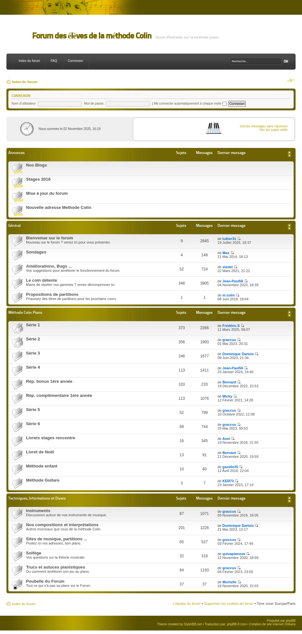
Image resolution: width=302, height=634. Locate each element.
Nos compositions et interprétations (62, 524)
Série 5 (33, 409)
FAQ (54, 61)
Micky (227, 396)
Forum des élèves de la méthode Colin (91, 36)
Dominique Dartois (238, 354)
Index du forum (29, 61)
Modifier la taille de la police (291, 80)
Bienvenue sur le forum (49, 238)
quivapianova (233, 554)
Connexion (75, 61)
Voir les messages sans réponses (264, 126)
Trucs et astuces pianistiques (55, 567)
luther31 (229, 239)
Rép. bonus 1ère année (49, 381)
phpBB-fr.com (236, 624)
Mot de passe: (94, 103)
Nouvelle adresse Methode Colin (58, 207)
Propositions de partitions (52, 294)
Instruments (38, 510)
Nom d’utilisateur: (24, 103)
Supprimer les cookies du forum (229, 603)
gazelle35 (230, 467)
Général (14, 225)
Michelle (229, 582)
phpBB (291, 620)
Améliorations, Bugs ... (49, 266)
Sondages (36, 252)
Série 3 (33, 353)
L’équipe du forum (186, 603)
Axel (226, 439)
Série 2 (33, 339)
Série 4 (33, 367)
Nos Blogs (36, 165)
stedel (227, 267)
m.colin (228, 295)
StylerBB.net (193, 624)
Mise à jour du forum (47, 193)
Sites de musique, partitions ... (56, 538)
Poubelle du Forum (45, 581)
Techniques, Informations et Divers (37, 498)
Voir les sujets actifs (273, 130)
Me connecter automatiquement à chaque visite (190, 103)
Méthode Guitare (42, 480)
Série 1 (33, 324)
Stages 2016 (38, 179)
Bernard (229, 382)
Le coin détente (41, 280)
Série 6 (33, 423)
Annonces (16, 152)
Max (225, 253)
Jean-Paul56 (232, 281)
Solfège (33, 553)
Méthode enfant (41, 466)
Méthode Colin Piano (25, 312)
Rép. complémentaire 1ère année (59, 395)
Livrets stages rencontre (50, 437)
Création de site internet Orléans (272, 624)
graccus (229, 340)
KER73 (228, 481)
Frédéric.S (231, 326)
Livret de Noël (40, 452)
